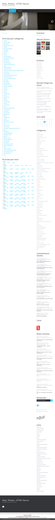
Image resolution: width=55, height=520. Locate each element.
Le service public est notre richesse (44, 458)
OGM (4, 123)
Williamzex (39, 259)
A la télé (5, 40)
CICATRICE (39, 97)
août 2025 (39, 72)
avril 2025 (38, 75)
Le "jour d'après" (6, 109)
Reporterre (39, 484)
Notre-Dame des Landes (8, 122)
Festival (4, 98)
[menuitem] (5, 10)
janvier (13, 162)
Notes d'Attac (6, 120)
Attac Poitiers (6, 59)
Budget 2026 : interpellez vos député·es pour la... (44, 386)
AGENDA (5, 47)
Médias (4, 115)
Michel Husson (40, 461)
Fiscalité (5, 103)
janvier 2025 (39, 76)
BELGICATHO (39, 91)
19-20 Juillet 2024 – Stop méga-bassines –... (44, 278)
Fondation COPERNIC (41, 456)
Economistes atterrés (41, 483)
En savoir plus (48, 519)
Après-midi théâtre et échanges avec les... (44, 350)
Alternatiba (5, 50)
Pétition (5, 129)
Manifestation (6, 114)
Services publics (6, 140)
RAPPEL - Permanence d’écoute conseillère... (43, 88)
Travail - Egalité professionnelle (9, 150)
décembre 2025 (40, 67)
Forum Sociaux (6, 104)
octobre (11, 165)
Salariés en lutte (6, 137)
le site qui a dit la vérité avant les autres (44, 109)
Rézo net (38, 474)
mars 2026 (39, 62)
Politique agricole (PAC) (8, 133)
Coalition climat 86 (7, 67)
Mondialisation (6, 117)
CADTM (38, 436)
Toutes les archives (40, 78)
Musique (5, 119)
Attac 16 (38, 488)
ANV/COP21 (5, 51)
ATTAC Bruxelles (40, 430)
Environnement (6, 94)
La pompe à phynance (41, 475)
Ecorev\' (38, 445)
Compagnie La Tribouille (42, 449)
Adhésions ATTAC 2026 (8, 45)
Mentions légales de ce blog (20, 517)
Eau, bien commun (7, 84)
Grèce (4, 106)
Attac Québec (39, 431)
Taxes (4, 147)
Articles (4, 53)
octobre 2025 (39, 68)
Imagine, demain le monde (42, 444)
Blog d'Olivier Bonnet (41, 477)
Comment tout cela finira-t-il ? (43, 101)
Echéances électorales (7, 86)
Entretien (5, 92)
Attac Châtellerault (7, 56)
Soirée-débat (6, 142)
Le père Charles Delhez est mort (43, 90)
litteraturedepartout (41, 104)
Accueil (5, 10)
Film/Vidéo (5, 100)
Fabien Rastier (39, 290)
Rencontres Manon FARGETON (43, 111)
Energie (5, 90)
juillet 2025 (39, 73)
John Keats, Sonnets (41, 103)
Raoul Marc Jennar (40, 452)
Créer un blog (25, 515)
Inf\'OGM (38, 434)
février (8, 162)
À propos (20, 10)
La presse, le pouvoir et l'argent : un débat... (43, 297)
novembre (11, 168)
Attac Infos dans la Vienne (8, 58)
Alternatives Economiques (42, 447)
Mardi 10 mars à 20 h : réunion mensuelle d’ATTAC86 (43, 344)
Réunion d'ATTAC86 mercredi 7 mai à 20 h (44, 272)
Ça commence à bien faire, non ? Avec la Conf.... (45, 357)
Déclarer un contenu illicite (12, 517)
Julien (38, 296)
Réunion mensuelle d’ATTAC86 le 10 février (44, 363)
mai (4, 173)
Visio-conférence (6, 153)
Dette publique (6, 83)
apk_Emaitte (39, 265)
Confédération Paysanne (42, 453)
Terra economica (40, 441)
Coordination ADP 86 (7, 76)
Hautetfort (30, 515)
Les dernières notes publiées (28, 516)
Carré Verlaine (39, 99)
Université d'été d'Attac (8, 151)
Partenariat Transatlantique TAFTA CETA (11, 128)
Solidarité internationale (8, 144)
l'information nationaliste (42, 102)
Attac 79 (38, 489)
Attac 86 (5, 54)
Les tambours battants (41, 464)
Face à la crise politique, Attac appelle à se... (44, 391)
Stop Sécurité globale (7, 145)
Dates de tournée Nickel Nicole (43, 93)
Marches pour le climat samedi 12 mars (44, 285)
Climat (4, 65)
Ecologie (5, 87)
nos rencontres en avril (41, 106)
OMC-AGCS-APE (6, 125)
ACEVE (38, 450)
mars (4, 162)
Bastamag (39, 481)
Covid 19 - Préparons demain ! (9, 78)
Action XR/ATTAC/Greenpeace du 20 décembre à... (44, 380)
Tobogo (38, 308)
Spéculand (39, 469)
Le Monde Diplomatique (41, 439)
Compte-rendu (6, 73)
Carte (39, 320)
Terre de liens (39, 486)
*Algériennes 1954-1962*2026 (43, 98)
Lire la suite (39, 35)
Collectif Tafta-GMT (7, 69)
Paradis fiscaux (6, 126)
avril (30, 165)
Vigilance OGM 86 (40, 428)
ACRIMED (38, 455)
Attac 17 (38, 467)
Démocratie (5, 79)
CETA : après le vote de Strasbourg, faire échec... (43, 315)
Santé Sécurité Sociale (7, 139)
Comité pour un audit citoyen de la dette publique (13, 70)
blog (45, 517)
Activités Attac (6, 44)
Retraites (5, 136)
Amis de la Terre (40, 463)
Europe (4, 95)
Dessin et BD (6, 81)
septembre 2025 (40, 70)
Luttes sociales (6, 112)
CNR (37, 433)
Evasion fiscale (6, 97)
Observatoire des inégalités (42, 472)
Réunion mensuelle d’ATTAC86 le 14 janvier (43, 260)
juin (4, 169)
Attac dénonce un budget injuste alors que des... (44, 369)
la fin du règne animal (41, 109)
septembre (17, 165)
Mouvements (39, 459)
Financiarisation (6, 101)
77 (37, 314)
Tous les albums (39, 55)
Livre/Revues (6, 111)
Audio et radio (6, 61)
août (22, 165)
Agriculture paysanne (7, 48)
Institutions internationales (9, 108)
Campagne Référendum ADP (9, 64)
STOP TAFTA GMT (40, 491)
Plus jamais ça (6, 131)
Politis (38, 438)
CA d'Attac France (6, 62)
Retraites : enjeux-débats (42, 480)
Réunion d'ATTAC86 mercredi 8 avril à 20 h (44, 338)
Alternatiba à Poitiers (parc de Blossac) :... (44, 308)
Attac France (39, 427)
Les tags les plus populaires (35, 516)
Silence (38, 442)
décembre (5, 165)
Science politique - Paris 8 (45, 89)
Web (4, 154)
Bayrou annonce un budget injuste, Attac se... (44, 266)
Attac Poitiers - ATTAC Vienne (15, 3)
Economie (5, 89)
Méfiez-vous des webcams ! (42, 96)
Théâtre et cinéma (7, 148)
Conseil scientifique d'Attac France (10, 75)
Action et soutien (6, 42)
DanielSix (38, 277)
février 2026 (39, 64)
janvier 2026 (39, 65)
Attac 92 (38, 470)
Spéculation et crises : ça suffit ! (43, 466)
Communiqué (6, 72)
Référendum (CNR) (7, 134)
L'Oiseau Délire (40, 112)
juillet (26, 165)
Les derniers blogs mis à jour (19, 516)
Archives (12, 10)
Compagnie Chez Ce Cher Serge (43, 94)
